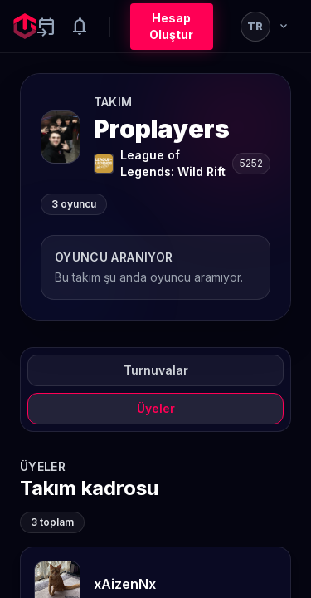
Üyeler (156, 408)
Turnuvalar (156, 370)
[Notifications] (80, 27)
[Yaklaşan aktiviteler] (46, 27)
